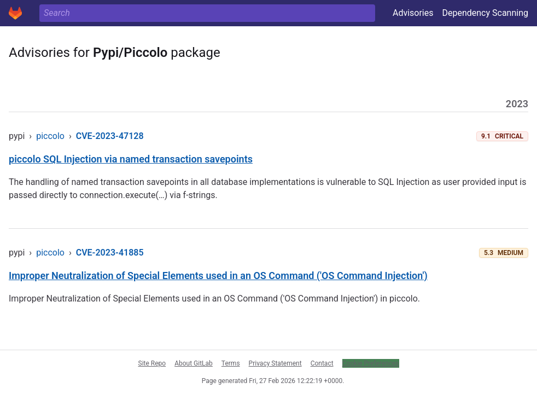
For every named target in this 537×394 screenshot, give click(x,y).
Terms (230, 363)
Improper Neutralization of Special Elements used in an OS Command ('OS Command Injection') (218, 275)
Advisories (413, 13)
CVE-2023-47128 (110, 136)
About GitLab (193, 363)
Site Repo (152, 363)
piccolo (50, 136)
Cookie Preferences (370, 363)
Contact (322, 363)
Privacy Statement (275, 363)
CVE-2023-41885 (110, 252)
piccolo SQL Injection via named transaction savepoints (131, 159)
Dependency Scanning (485, 13)
